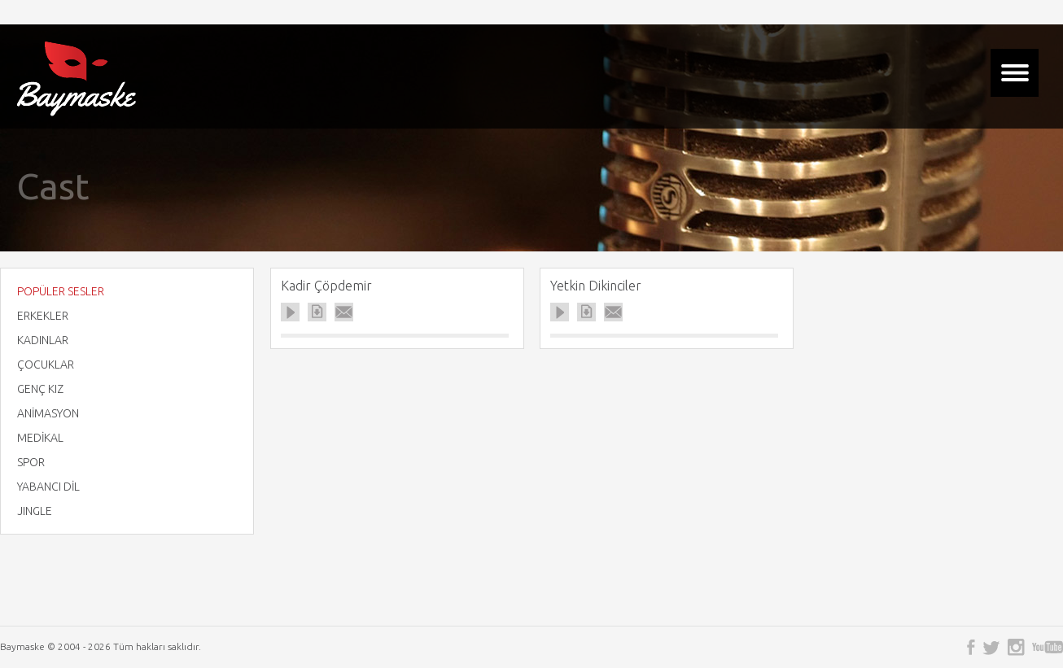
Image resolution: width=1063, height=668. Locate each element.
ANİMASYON (48, 413)
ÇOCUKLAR (45, 364)
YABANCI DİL (48, 486)
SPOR (31, 462)
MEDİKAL (40, 437)
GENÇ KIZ (40, 388)
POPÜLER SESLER (60, 291)
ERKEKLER (42, 315)
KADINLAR (42, 340)
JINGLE (34, 510)
